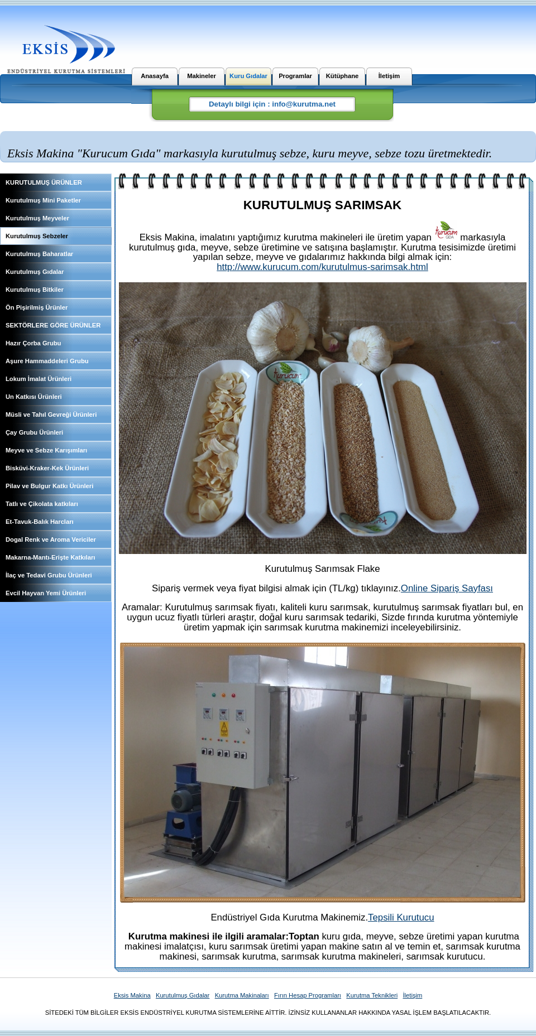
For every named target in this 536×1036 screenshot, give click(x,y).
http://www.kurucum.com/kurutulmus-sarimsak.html (322, 267)
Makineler (201, 76)
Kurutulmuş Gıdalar (35, 271)
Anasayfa (155, 76)
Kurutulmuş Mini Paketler (43, 200)
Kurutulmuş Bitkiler (35, 289)
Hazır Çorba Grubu (33, 343)
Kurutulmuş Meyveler (37, 218)
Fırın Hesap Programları (307, 995)
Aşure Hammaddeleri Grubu (47, 361)
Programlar (295, 76)
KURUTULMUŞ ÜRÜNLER (44, 182)
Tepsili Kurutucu (401, 917)
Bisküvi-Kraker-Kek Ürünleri (47, 468)
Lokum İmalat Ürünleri (38, 378)
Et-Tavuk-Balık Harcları (40, 521)
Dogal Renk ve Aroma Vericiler (51, 539)
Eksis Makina (132, 995)
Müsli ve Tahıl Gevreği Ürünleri (51, 414)
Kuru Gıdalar (248, 76)
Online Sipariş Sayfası (447, 588)
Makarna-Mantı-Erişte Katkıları (50, 557)
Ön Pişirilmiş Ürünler (37, 307)
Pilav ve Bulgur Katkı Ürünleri (49, 486)
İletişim (389, 76)
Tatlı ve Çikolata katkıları (42, 503)
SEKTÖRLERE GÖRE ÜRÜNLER (53, 325)
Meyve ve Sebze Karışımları (46, 450)
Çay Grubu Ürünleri (34, 432)
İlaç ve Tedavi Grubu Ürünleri (49, 575)
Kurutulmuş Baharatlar (39, 253)
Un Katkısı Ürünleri (34, 396)
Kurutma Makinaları (242, 995)
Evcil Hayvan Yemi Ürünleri (46, 593)
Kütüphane (342, 76)
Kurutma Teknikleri (372, 995)
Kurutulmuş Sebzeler (37, 236)
